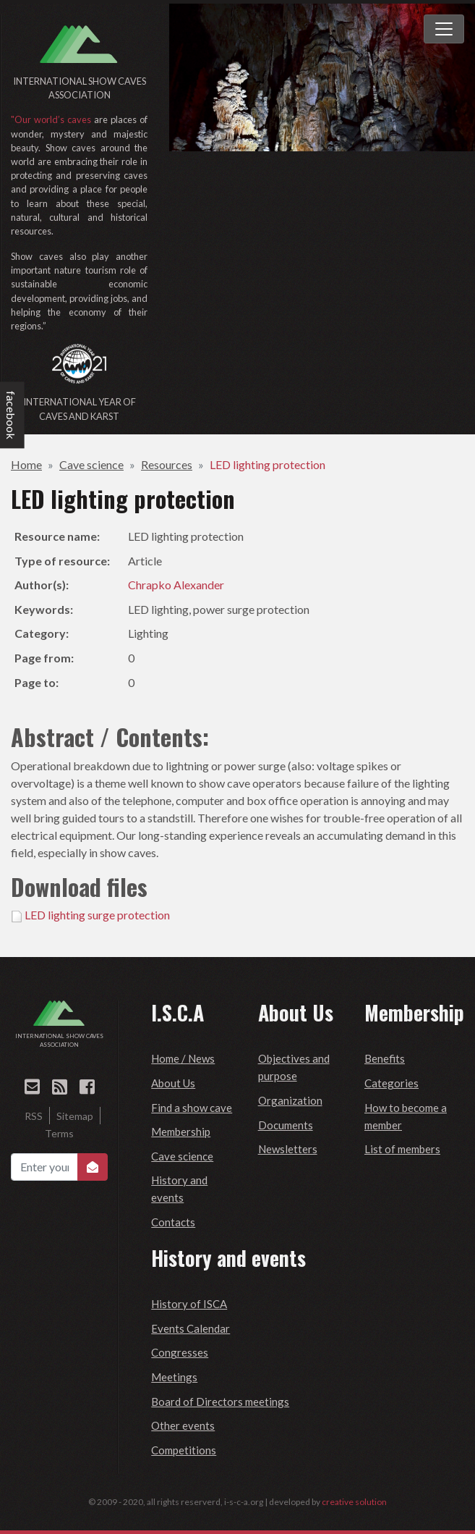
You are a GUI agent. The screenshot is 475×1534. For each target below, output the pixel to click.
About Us (173, 1083)
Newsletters (287, 1148)
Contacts (173, 1222)
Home (26, 464)
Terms (59, 1133)
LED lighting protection (267, 464)
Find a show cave (191, 1107)
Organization (290, 1100)
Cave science (91, 464)
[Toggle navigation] (444, 28)
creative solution (354, 1501)
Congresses (179, 1352)
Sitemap (74, 1116)
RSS (34, 1116)
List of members (402, 1148)
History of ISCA (189, 1303)
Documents (285, 1124)
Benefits (384, 1058)
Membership (180, 1131)
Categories (391, 1083)
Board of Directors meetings (220, 1401)
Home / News (183, 1058)
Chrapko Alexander (176, 584)
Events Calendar (190, 1328)
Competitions (183, 1450)
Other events (183, 1425)
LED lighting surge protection (97, 915)
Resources (166, 464)
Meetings (174, 1376)
